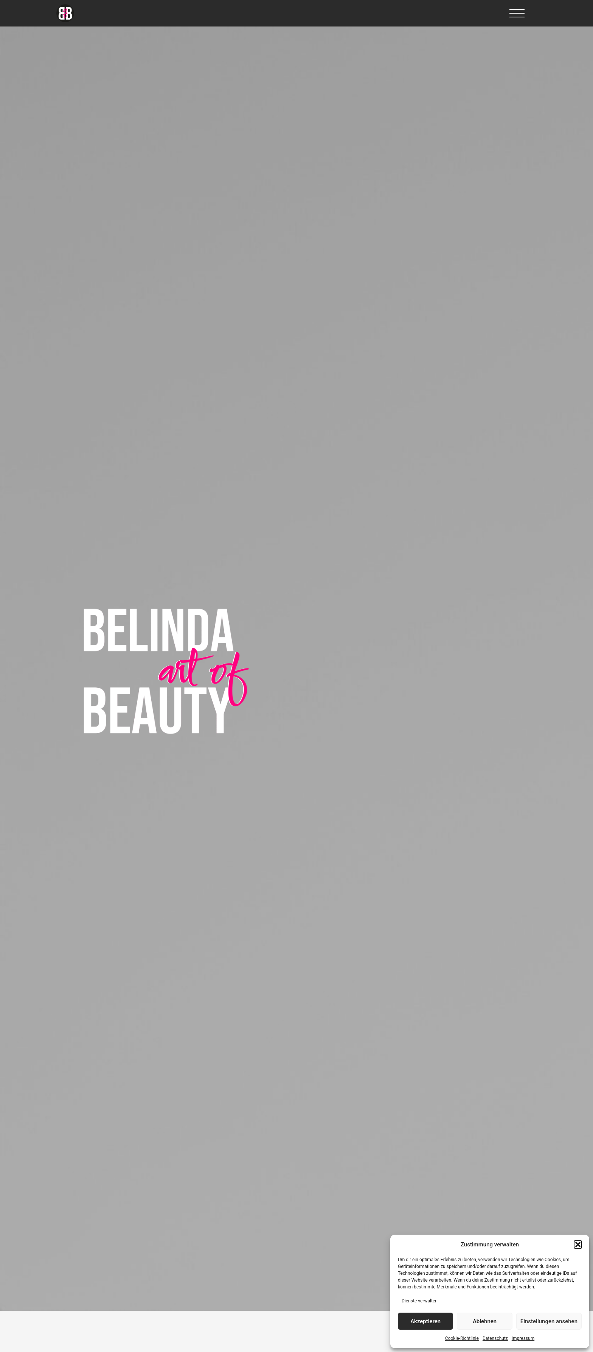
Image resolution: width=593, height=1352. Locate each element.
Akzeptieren (425, 1321)
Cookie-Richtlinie (462, 1338)
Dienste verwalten (420, 1301)
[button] (578, 1244)
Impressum (523, 1338)
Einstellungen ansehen (548, 1321)
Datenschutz (495, 1338)
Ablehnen (485, 1321)
